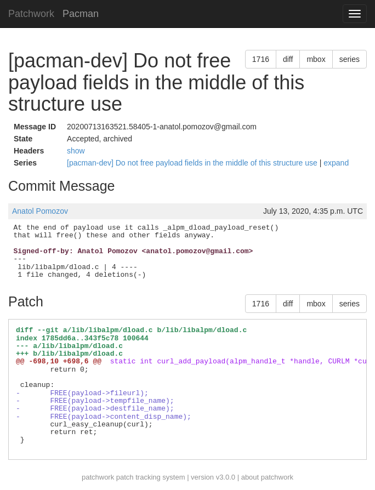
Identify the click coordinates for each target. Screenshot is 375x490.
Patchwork (31, 13)
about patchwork (267, 477)
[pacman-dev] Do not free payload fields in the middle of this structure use (193, 162)
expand (336, 162)
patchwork (98, 477)
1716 (260, 59)
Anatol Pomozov (40, 211)
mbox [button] (315, 59)
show (76, 150)
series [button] (349, 59)
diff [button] (288, 59)
